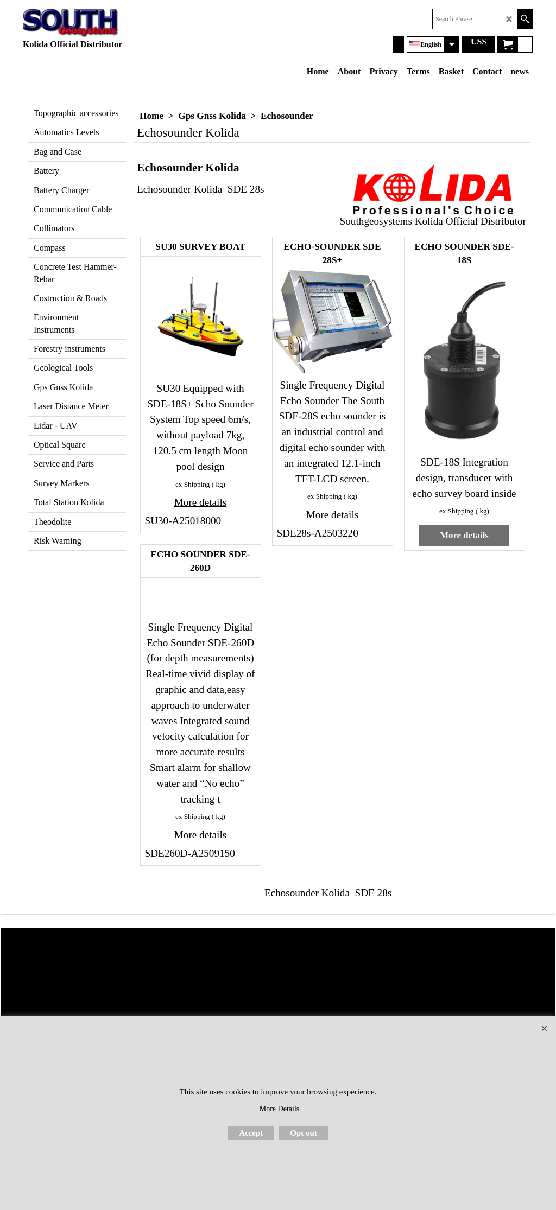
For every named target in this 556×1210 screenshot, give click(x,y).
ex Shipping (192, 484)
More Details (279, 1109)
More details (200, 502)
